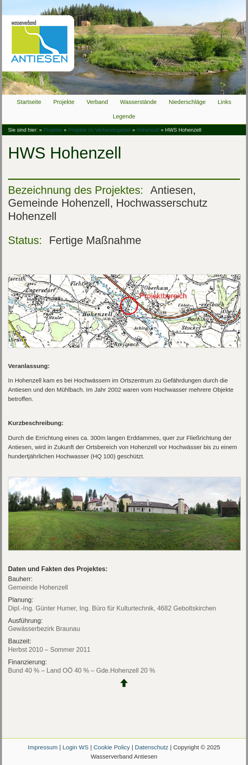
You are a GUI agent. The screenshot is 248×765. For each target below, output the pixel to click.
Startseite (29, 102)
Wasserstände (138, 102)
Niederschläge (187, 102)
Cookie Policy (112, 747)
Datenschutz (151, 747)
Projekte (64, 102)
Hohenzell (147, 130)
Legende (124, 116)
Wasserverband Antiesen (124, 47)
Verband (97, 102)
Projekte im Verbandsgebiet (99, 130)
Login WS (76, 747)
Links (225, 102)
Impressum (42, 747)
